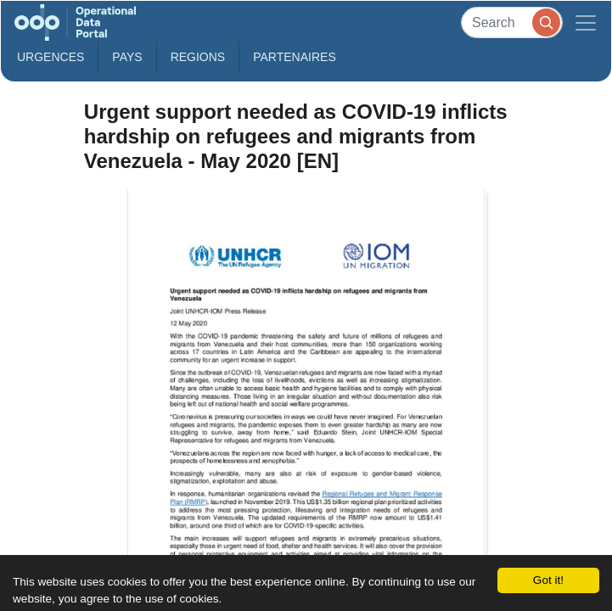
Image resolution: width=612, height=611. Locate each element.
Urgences (50, 57)
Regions (198, 57)
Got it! (548, 580)
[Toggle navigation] (586, 22)
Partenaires (294, 57)
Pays (127, 57)
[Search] (512, 22)
